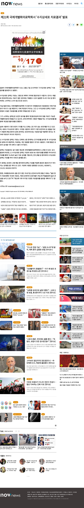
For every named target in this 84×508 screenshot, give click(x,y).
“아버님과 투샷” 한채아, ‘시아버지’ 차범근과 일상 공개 (12, 470)
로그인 (28, 492)
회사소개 (33, 492)
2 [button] (28, 476)
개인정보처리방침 (44, 492)
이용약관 (38, 492)
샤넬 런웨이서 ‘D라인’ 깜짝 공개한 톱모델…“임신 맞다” (51, 462)
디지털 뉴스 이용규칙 (67, 492)
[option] (27, 442)
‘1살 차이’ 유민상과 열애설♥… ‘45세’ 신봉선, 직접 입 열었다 (31, 462)
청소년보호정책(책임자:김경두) (56, 492)
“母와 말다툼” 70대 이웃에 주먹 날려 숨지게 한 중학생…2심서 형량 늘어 (45, 447)
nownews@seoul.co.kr (16, 186)
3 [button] (29, 476)
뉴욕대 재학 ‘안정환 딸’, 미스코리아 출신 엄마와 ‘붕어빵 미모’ (11, 462)
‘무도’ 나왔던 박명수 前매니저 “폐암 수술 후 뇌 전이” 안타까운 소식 (26, 447)
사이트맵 (75, 492)
